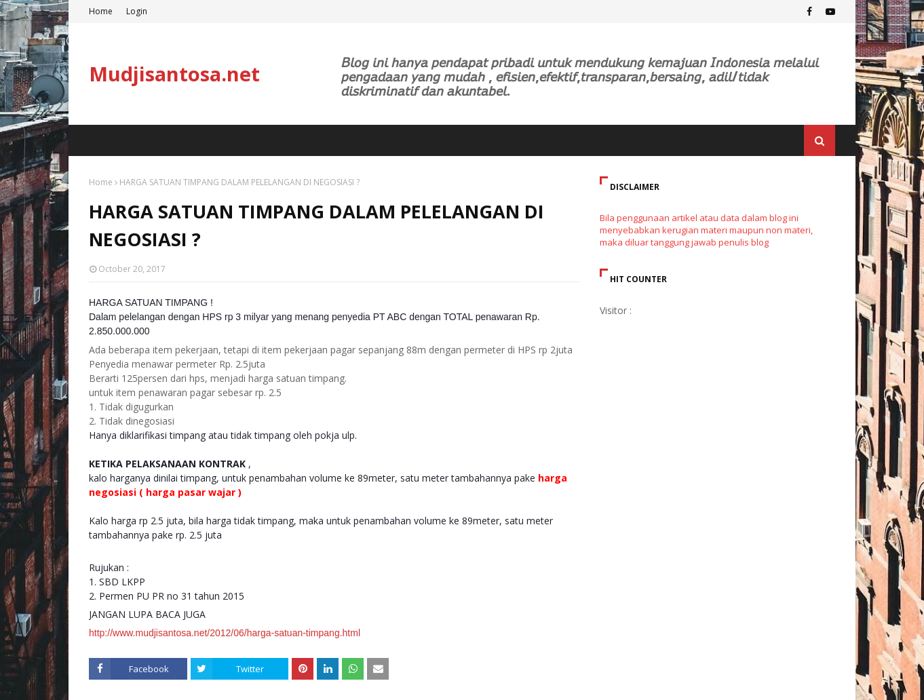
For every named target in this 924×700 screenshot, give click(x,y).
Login (136, 11)
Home (101, 11)
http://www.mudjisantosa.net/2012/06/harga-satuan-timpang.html (224, 632)
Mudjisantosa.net (174, 73)
